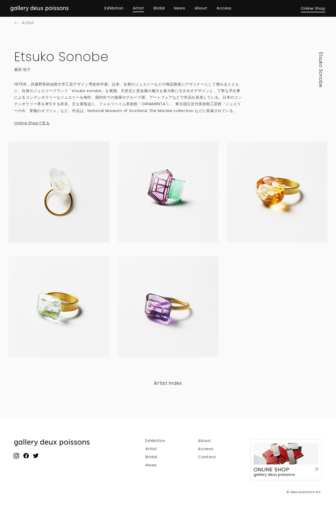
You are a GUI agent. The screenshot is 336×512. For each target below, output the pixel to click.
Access (205, 448)
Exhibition (155, 440)
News (151, 465)
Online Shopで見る (32, 123)
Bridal (151, 457)
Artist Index (168, 383)
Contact (207, 457)
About (204, 440)
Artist (151, 448)
